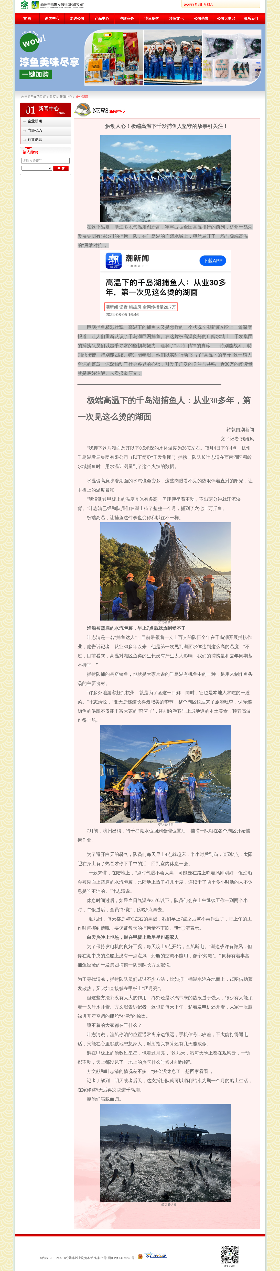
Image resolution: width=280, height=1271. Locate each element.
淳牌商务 (127, 18)
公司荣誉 (201, 18)
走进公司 (77, 18)
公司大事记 (226, 18)
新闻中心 (52, 18)
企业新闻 (35, 121)
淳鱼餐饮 (151, 18)
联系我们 (251, 18)
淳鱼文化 (176, 18)
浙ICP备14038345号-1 (122, 1258)
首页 (53, 97)
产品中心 (102, 18)
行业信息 (35, 140)
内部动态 (35, 130)
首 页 (27, 18)
